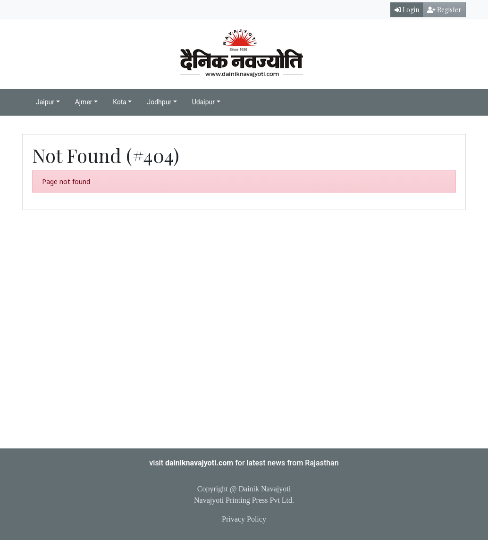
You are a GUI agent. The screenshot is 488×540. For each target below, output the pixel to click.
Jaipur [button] (45, 102)
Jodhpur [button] (159, 102)
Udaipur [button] (203, 102)
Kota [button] (119, 102)
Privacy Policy (244, 519)
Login (407, 9)
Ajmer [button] (84, 102)
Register (444, 9)
